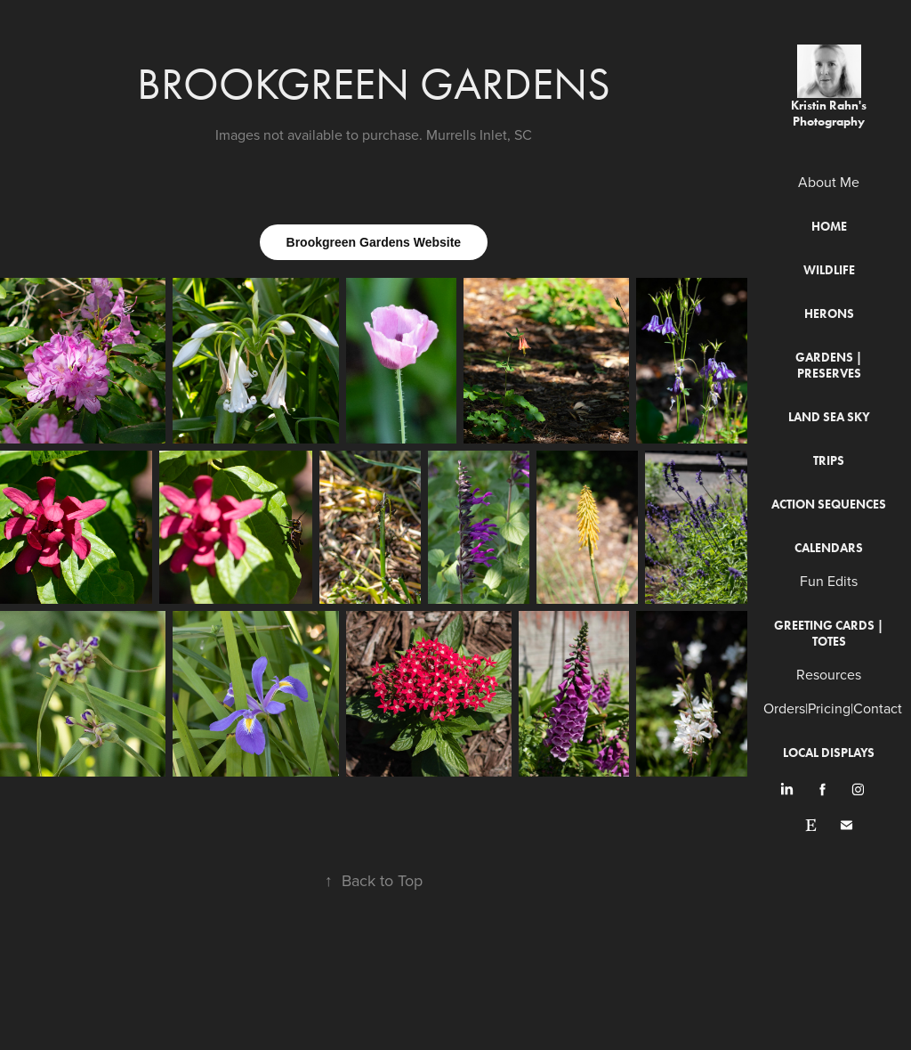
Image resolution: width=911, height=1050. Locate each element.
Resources (828, 674)
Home (829, 226)
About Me (828, 181)
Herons (829, 314)
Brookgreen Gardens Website (374, 242)
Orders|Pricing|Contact (832, 708)
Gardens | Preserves (828, 365)
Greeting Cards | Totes (828, 633)
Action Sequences (828, 504)
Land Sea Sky (829, 417)
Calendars (828, 548)
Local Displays (829, 753)
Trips (828, 460)
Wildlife (829, 270)
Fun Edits (829, 580)
